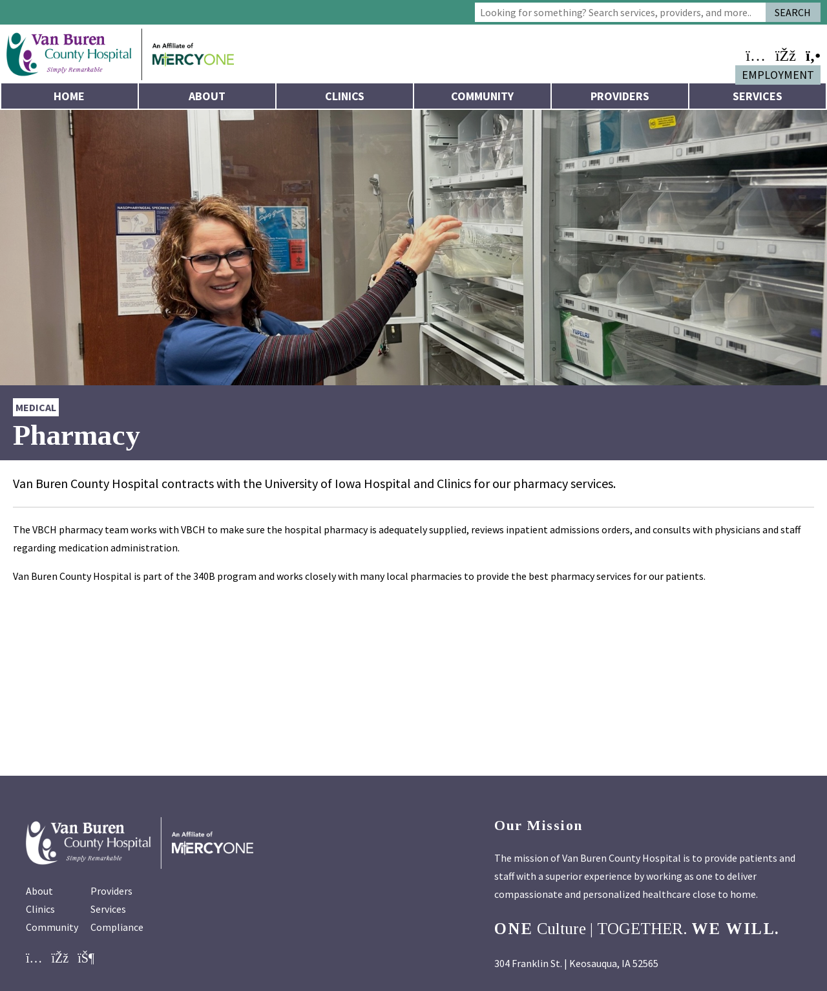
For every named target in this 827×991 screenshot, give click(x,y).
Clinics (344, 96)
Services (757, 96)
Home (69, 96)
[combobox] (620, 12)
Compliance (116, 927)
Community (482, 96)
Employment (778, 74)
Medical (36, 407)
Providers (620, 96)
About (207, 96)
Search (793, 12)
